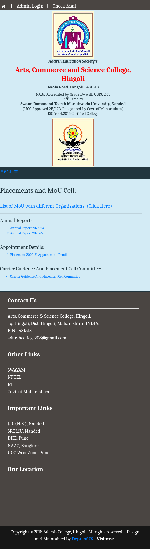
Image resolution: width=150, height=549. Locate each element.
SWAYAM (16, 370)
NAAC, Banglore (23, 445)
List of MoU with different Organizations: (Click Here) (56, 206)
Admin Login (30, 6)
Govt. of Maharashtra (28, 391)
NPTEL (14, 377)
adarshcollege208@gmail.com (37, 338)
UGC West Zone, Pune (28, 452)
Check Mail (64, 6)
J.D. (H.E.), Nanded (26, 423)
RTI (11, 384)
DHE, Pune (18, 438)
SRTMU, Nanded (24, 431)
